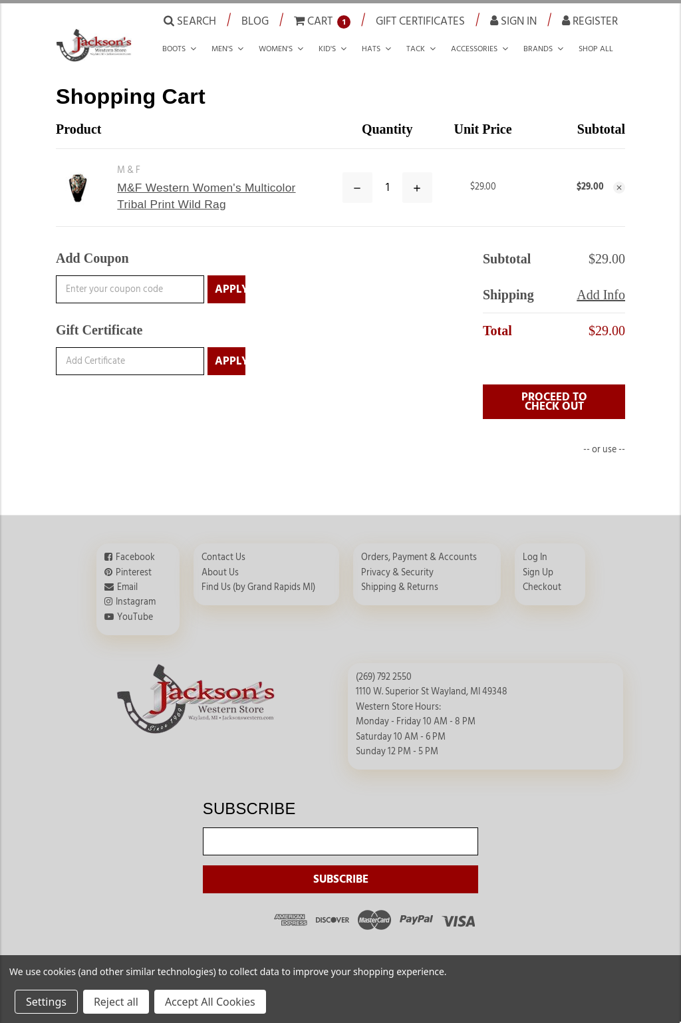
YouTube (135, 617)
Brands (538, 49)
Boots (174, 49)
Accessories (474, 49)
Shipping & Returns (399, 587)
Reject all (116, 1001)
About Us (220, 572)
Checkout (542, 587)
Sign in (513, 21)
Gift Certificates (420, 21)
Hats (371, 49)
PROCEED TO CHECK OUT (554, 402)
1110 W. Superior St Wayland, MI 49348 (431, 691)
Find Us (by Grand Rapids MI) (258, 587)
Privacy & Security (397, 572)
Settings (46, 1001)
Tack (415, 49)
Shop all (596, 49)
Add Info (601, 294)
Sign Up (538, 572)
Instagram (136, 602)
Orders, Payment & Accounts (419, 557)
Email (127, 587)
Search (190, 21)
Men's (222, 49)
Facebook (135, 557)
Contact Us (223, 557)
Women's (276, 49)
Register (590, 21)
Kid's (327, 49)
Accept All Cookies (210, 1001)
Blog (255, 21)
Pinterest (134, 572)
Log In (535, 557)
